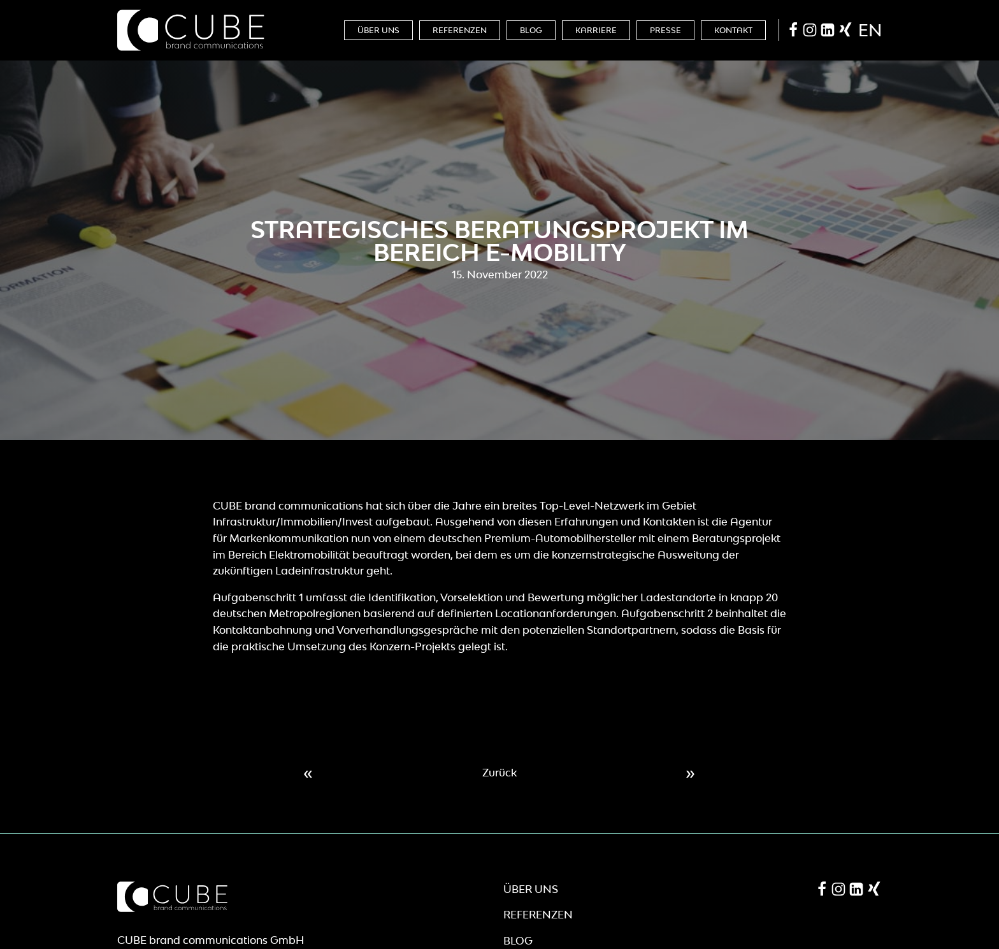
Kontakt (733, 30)
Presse (665, 30)
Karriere (596, 30)
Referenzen (460, 30)
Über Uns (378, 30)
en (870, 30)
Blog (531, 30)
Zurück (499, 772)
